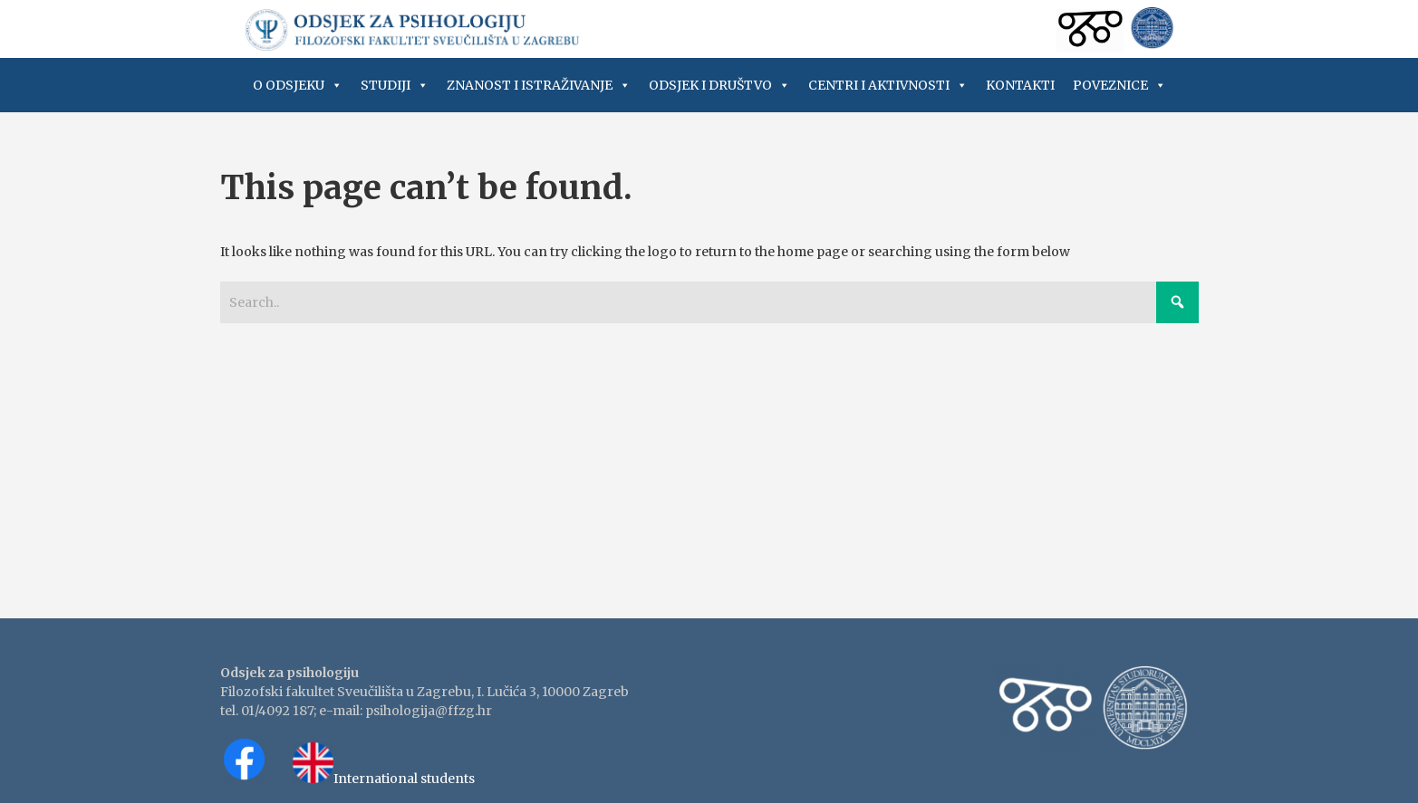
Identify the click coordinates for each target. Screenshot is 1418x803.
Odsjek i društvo (719, 85)
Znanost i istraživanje (539, 85)
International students (404, 778)
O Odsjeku (297, 85)
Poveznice (1119, 85)
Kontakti (1020, 85)
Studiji (395, 85)
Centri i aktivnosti (888, 85)
